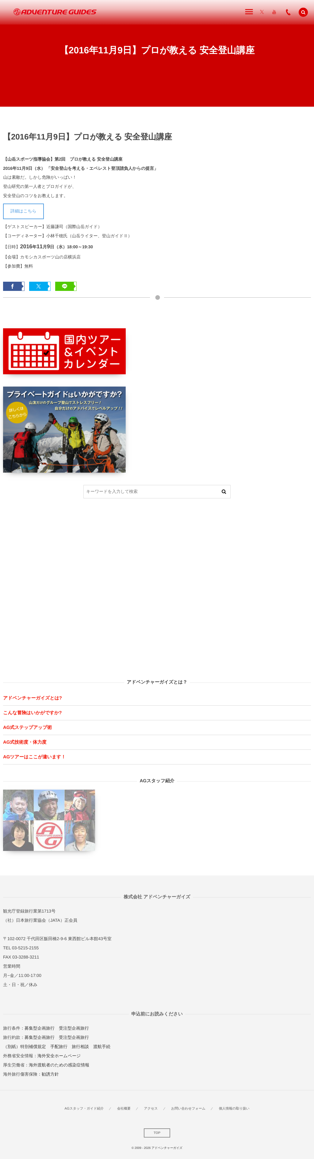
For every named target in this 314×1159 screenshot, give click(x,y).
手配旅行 (58, 1046)
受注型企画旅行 (74, 1028)
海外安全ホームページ (59, 1055)
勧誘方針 (50, 1074)
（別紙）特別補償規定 (24, 1046)
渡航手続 (101, 1046)
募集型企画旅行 (40, 1028)
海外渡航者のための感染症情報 (59, 1064)
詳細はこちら (23, 210)
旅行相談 (80, 1046)
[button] (303, 12)
